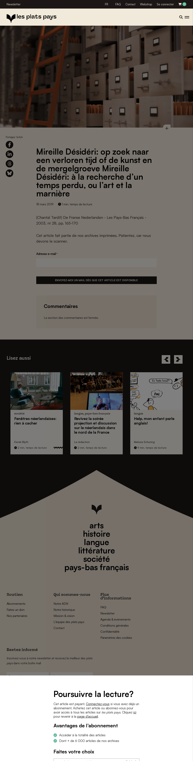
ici (134, 712)
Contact (130, 4)
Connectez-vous (97, 704)
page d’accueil (87, 716)
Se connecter (165, 4)
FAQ (118, 4)
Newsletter (13, 4)
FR (106, 4)
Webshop (146, 4)
